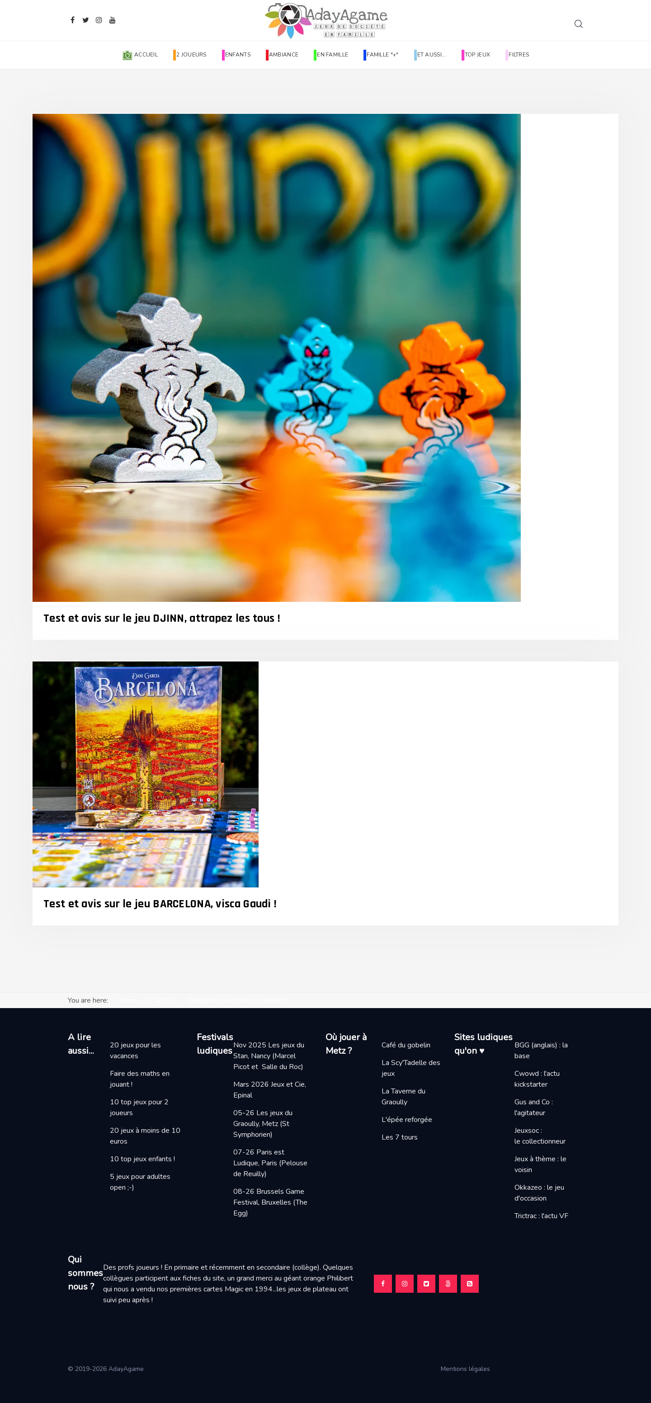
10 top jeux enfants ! (142, 1159)
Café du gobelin (406, 1045)
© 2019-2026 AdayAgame (107, 1369)
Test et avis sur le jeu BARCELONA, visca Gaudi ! (160, 903)
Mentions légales (469, 1369)
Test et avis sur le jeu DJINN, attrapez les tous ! (161, 618)
